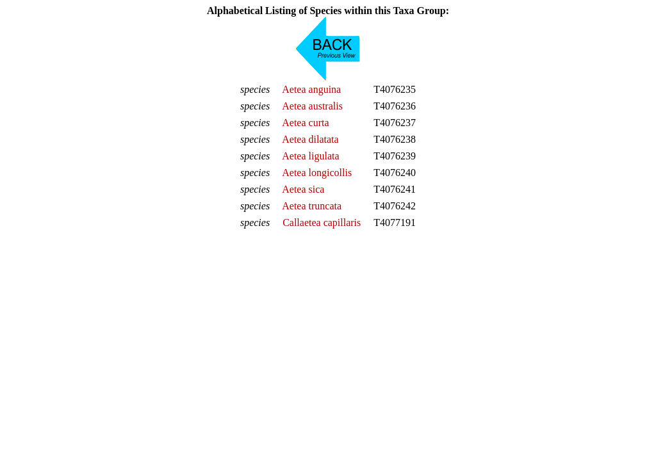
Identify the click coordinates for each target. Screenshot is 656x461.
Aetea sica (303, 189)
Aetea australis (312, 106)
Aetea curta (305, 122)
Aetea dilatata (310, 139)
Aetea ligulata (310, 155)
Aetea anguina (311, 89)
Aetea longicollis (317, 172)
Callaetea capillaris (322, 222)
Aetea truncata (311, 205)
